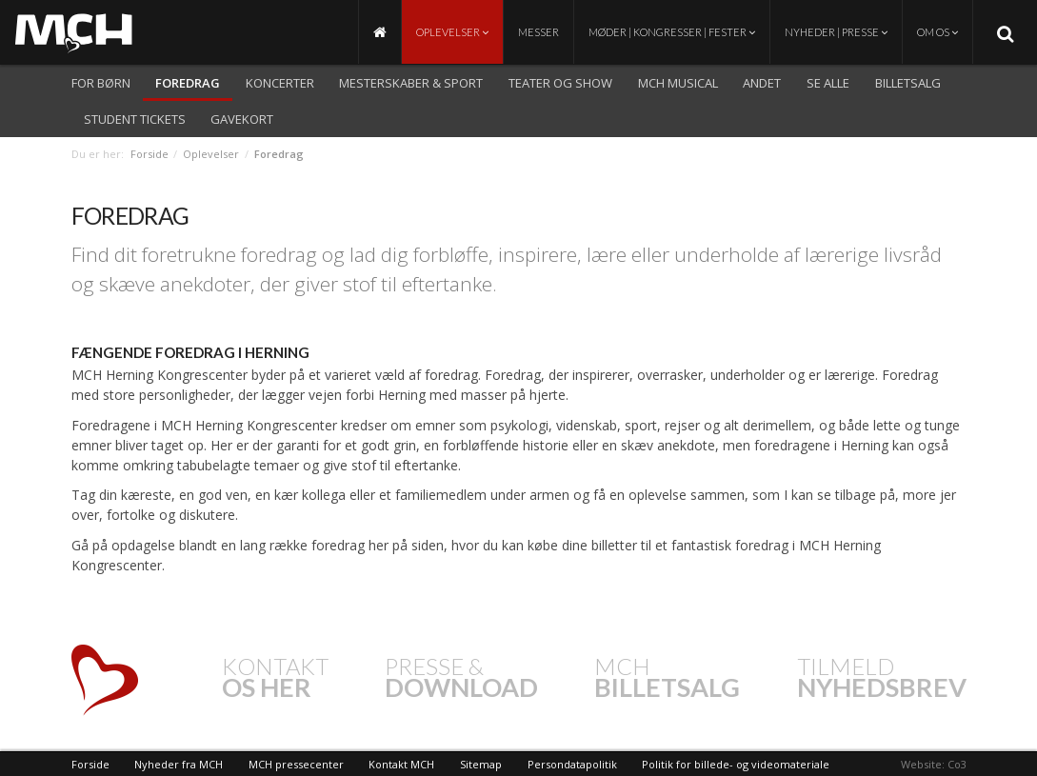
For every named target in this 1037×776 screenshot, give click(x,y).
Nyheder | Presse (836, 32)
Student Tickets (135, 119)
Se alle (828, 82)
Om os (937, 32)
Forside (149, 154)
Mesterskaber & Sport (411, 82)
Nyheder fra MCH (178, 764)
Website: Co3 (934, 764)
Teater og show (560, 82)
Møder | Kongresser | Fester (671, 32)
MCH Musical (678, 82)
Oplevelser (452, 32)
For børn (100, 82)
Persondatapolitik (572, 764)
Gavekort (241, 119)
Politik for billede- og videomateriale (735, 764)
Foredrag (187, 82)
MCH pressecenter (296, 764)
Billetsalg (908, 82)
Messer (538, 32)
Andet (762, 82)
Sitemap (481, 764)
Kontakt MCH (401, 764)
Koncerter (280, 82)
